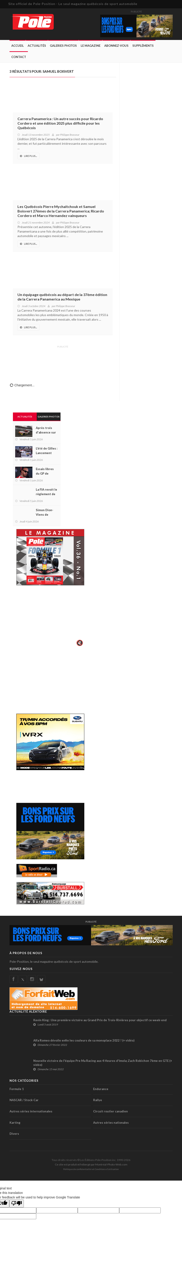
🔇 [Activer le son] (79, 643)
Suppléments (143, 45)
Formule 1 (17, 1089)
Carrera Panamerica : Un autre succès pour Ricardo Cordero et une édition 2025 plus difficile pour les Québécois (60, 123)
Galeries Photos (63, 45)
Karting (15, 1122)
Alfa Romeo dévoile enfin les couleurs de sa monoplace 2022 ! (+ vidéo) (83, 1040)
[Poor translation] (16, 1203)
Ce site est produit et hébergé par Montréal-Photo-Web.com (91, 1164)
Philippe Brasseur (69, 134)
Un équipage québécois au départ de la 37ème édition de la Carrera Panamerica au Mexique (62, 296)
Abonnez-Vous (116, 45)
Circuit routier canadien (110, 1111)
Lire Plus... (28, 155)
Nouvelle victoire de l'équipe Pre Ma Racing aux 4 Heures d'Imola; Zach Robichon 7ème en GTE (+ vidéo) (102, 1063)
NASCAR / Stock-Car (24, 1100)
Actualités (37, 45)
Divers (14, 1133)
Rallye (97, 1100)
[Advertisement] (63, 361)
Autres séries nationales (111, 1122)
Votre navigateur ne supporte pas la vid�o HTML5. (50, 619)
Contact (18, 57)
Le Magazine (90, 45)
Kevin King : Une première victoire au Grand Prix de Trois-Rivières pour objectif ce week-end (100, 1020)
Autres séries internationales (31, 1111)
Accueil (17, 45)
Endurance (100, 1089)
